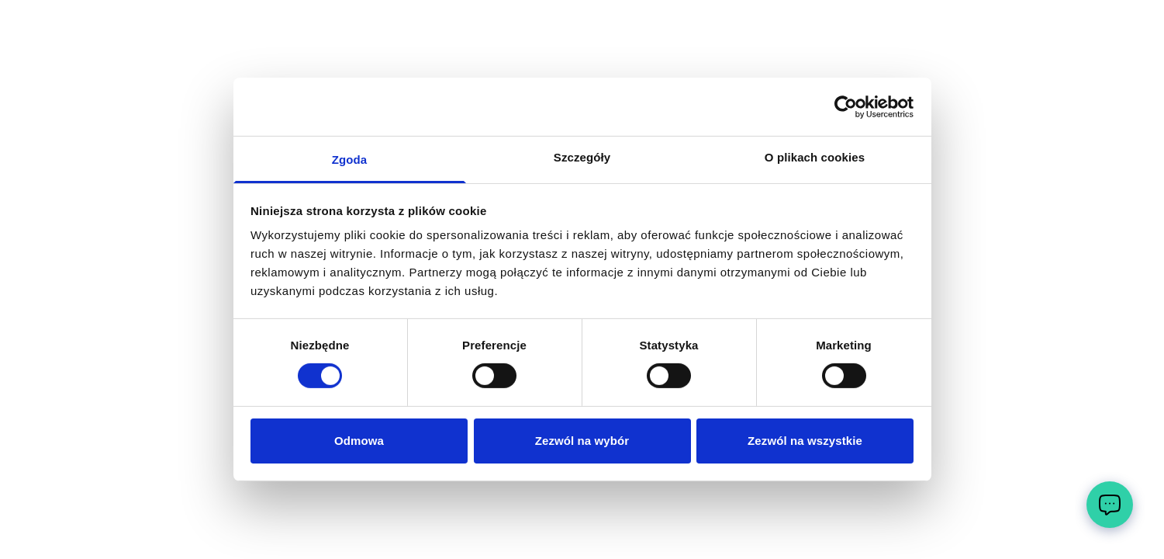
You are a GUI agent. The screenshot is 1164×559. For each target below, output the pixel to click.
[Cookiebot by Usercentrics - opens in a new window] (846, 106)
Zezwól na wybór (582, 440)
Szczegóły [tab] (582, 157)
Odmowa (359, 440)
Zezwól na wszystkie (805, 440)
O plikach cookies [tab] (815, 157)
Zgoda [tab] (350, 159)
